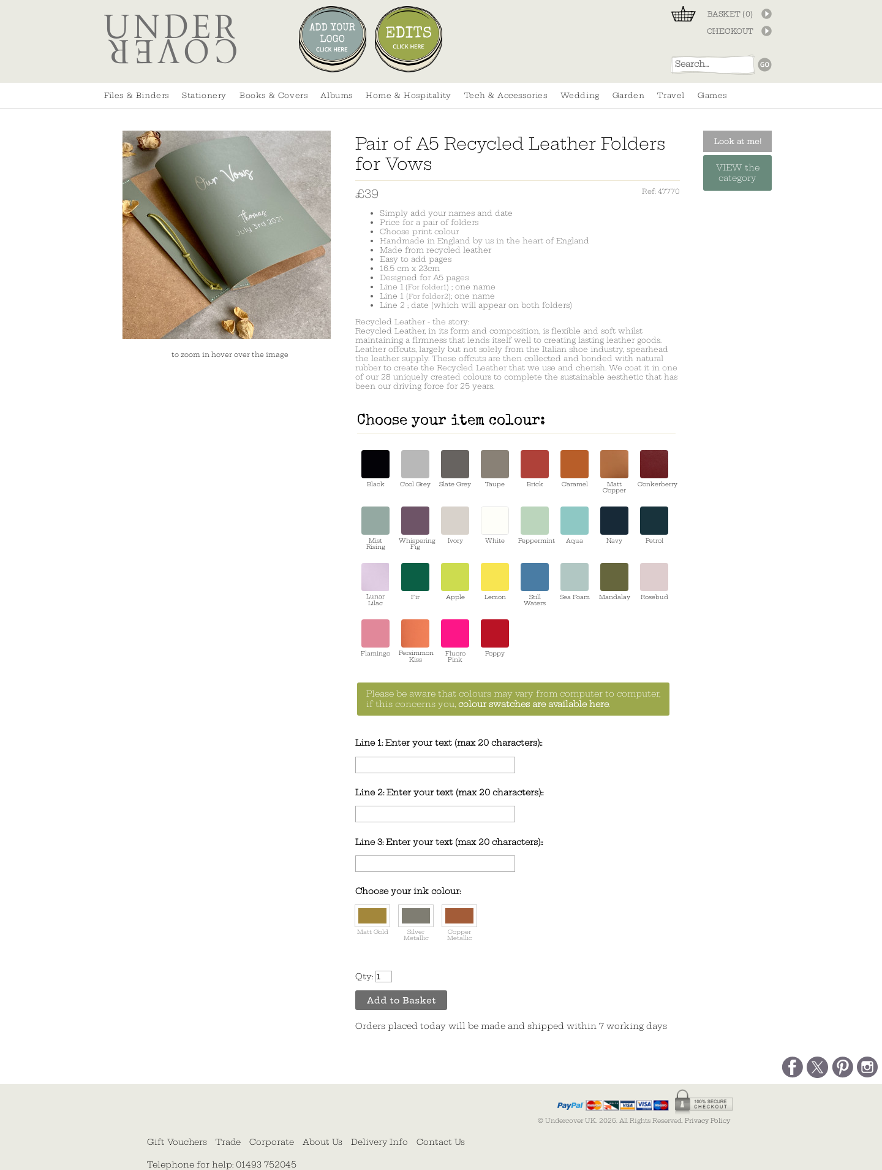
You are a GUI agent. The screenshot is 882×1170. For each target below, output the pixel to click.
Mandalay (614, 581)
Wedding (580, 95)
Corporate (271, 1142)
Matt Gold (372, 920)
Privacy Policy (707, 1121)
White (495, 525)
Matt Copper (614, 472)
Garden (628, 95)
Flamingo (375, 638)
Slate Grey (455, 469)
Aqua (574, 525)
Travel (671, 95)
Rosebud (654, 581)
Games (712, 95)
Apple (455, 581)
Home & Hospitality (408, 95)
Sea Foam (575, 581)
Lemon (495, 581)
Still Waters (535, 584)
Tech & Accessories (506, 95)
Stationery (204, 95)
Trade (228, 1142)
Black (375, 469)
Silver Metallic (416, 923)
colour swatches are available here (533, 704)
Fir (415, 581)
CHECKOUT (730, 31)
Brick (535, 469)
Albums (336, 95)
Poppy (495, 638)
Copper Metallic (459, 923)
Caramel (574, 469)
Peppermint (534, 525)
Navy (614, 525)
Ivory (455, 525)
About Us (322, 1142)
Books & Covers (273, 95)
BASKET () (730, 14)
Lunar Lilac (375, 584)
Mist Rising (375, 528)
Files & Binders (136, 95)
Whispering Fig (415, 528)
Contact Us (441, 1142)
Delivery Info (379, 1142)
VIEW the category (738, 172)
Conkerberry (654, 469)
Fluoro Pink (455, 641)
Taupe (495, 469)
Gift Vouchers (177, 1142)
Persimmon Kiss (415, 641)
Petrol (654, 525)
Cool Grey (415, 469)
